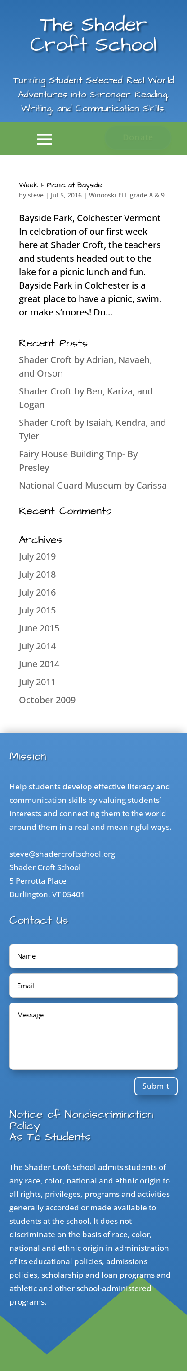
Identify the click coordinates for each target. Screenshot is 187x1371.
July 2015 (37, 610)
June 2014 (39, 664)
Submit (155, 1086)
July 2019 (37, 556)
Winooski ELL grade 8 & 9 (127, 195)
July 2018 (37, 574)
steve (36, 195)
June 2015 (39, 628)
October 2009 (47, 700)
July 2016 (37, 592)
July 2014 (37, 646)
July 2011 (37, 682)
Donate (137, 137)
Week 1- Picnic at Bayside (60, 185)
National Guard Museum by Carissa (93, 485)
